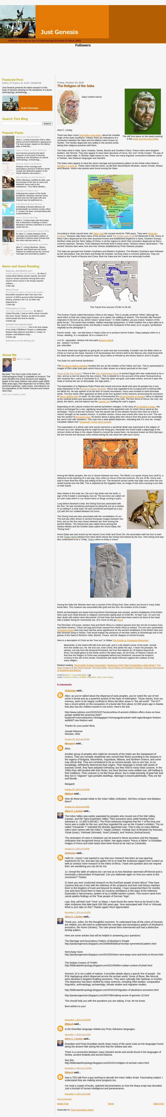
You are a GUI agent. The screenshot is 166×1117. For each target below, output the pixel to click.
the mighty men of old (124, 236)
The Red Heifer (99, 667)
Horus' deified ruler (69, 396)
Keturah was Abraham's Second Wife (32, 231)
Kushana (66, 677)
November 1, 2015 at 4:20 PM (77, 912)
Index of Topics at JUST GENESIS (22, 83)
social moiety (106, 340)
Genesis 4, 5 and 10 (67, 165)
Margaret (70, 743)
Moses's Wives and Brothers (28, 164)
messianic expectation (87, 677)
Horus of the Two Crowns (69, 373)
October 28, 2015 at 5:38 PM (77, 789)
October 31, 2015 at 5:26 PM (77, 849)
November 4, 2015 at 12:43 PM (78, 1068)
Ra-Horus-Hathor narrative (75, 366)
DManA (69, 793)
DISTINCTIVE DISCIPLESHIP (19, 324)
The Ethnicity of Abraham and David (32, 244)
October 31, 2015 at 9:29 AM (77, 807)
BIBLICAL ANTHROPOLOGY (19, 271)
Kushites (74, 677)
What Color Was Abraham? (28, 137)
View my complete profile (14, 394)
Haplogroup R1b (115, 665)
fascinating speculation (90, 135)
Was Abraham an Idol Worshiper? (31, 177)
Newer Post (63, 1103)
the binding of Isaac (145, 406)
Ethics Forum (12, 289)
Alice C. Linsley (74, 811)
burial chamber (127, 396)
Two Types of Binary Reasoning (19, 311)
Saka (99, 677)
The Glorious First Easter (16, 327)
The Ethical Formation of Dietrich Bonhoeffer (25, 292)
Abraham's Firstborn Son (27, 190)
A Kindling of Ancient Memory (29, 204)
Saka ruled (98, 233)
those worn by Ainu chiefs (145, 139)
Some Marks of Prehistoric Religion (125, 667)
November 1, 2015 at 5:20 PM (77, 1020)
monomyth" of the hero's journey (95, 422)
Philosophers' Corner (16, 308)
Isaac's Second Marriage (27, 217)
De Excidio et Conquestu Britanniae (130, 640)
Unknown (70, 690)
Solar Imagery (107, 677)
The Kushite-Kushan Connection (90, 665)
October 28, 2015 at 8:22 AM (77, 739)
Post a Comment (64, 1099)
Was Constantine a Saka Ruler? (140, 665)
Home (111, 1103)
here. (119, 620)
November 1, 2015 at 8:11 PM (77, 1034)
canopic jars (104, 401)
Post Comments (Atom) (82, 1109)
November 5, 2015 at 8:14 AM (77, 1094)
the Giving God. (83, 417)
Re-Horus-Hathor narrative (93, 388)
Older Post (158, 1103)
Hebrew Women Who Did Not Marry (21, 273)
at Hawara (139, 396)
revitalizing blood (65, 630)
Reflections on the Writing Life (20, 341)
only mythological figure (107, 373)
